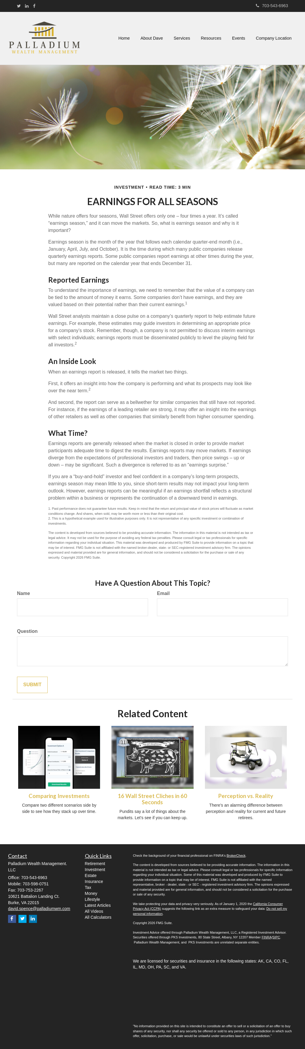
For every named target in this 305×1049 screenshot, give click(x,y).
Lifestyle (92, 899)
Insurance (94, 881)
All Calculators (98, 917)
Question (27, 631)
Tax (88, 887)
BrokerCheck (236, 855)
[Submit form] (32, 685)
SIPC (276, 937)
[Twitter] (19, 6)
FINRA (266, 937)
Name (23, 593)
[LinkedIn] (27, 6)
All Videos (94, 911)
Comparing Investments (59, 796)
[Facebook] (34, 6)
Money (91, 893)
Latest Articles (98, 905)
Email (163, 593)
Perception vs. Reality (245, 796)
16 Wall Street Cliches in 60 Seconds (152, 799)
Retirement (95, 863)
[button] (151, 38)
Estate (91, 875)
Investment (95, 869)
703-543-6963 (272, 5)
